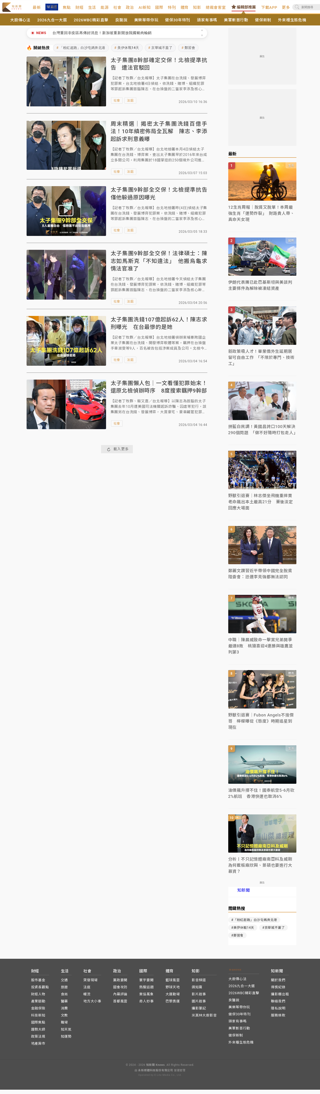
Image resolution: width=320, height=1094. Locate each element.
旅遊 (64, 992)
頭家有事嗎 (207, 24)
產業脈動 (38, 1006)
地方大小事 (92, 1006)
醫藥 (64, 1006)
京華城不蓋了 (160, 52)
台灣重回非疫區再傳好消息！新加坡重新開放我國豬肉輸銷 (102, 37)
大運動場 (173, 999)
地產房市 (38, 1048)
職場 (64, 1027)
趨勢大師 (38, 1034)
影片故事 (199, 999)
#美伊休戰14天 (242, 932)
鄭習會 (188, 52)
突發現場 (90, 985)
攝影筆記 (199, 1013)
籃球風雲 (173, 985)
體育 (197, 10)
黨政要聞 (120, 985)
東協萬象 (146, 999)
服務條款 (278, 1020)
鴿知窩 (197, 992)
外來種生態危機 (292, 24)
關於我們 (278, 985)
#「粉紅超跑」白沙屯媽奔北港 (254, 924)
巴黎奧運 (173, 1006)
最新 (49, 10)
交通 (64, 985)
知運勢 (66, 1041)
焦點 (79, 10)
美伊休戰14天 (126, 52)
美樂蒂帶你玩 (146, 24)
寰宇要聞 (146, 985)
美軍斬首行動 (236, 24)
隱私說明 (278, 1013)
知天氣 (66, 1034)
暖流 (87, 999)
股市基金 (38, 985)
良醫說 (121, 24)
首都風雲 (120, 1006)
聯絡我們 (278, 1006)
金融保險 (38, 1013)
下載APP (281, 10)
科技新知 (38, 1020)
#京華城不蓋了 (273, 932)
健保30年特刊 (177, 24)
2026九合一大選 (52, 24)
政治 (142, 10)
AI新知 (157, 10)
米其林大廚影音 (204, 1020)
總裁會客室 (228, 10)
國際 (171, 10)
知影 (209, 10)
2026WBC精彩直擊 (91, 24)
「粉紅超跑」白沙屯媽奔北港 (81, 52)
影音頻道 (199, 985)
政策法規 (38, 1041)
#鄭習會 (237, 940)
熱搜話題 (146, 992)
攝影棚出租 (280, 999)
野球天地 (173, 992)
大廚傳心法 (20, 24)
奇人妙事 (146, 1006)
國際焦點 (38, 1027)
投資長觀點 (40, 992)
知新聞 (243, 894)
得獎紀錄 (278, 992)
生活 (104, 10)
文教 (64, 1020)
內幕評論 (120, 999)
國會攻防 (120, 992)
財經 (92, 10)
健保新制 (263, 24)
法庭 (130, 105)
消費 (64, 1013)
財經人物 (38, 999)
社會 (130, 10)
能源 (117, 10)
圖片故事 (199, 1006)
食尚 (64, 999)
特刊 (184, 10)
